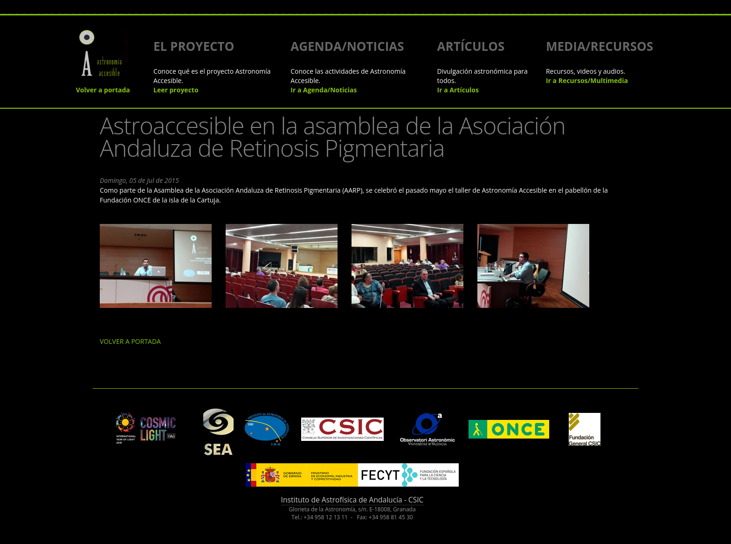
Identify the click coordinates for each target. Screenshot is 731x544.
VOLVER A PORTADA (130, 341)
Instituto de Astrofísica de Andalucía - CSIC (352, 500)
